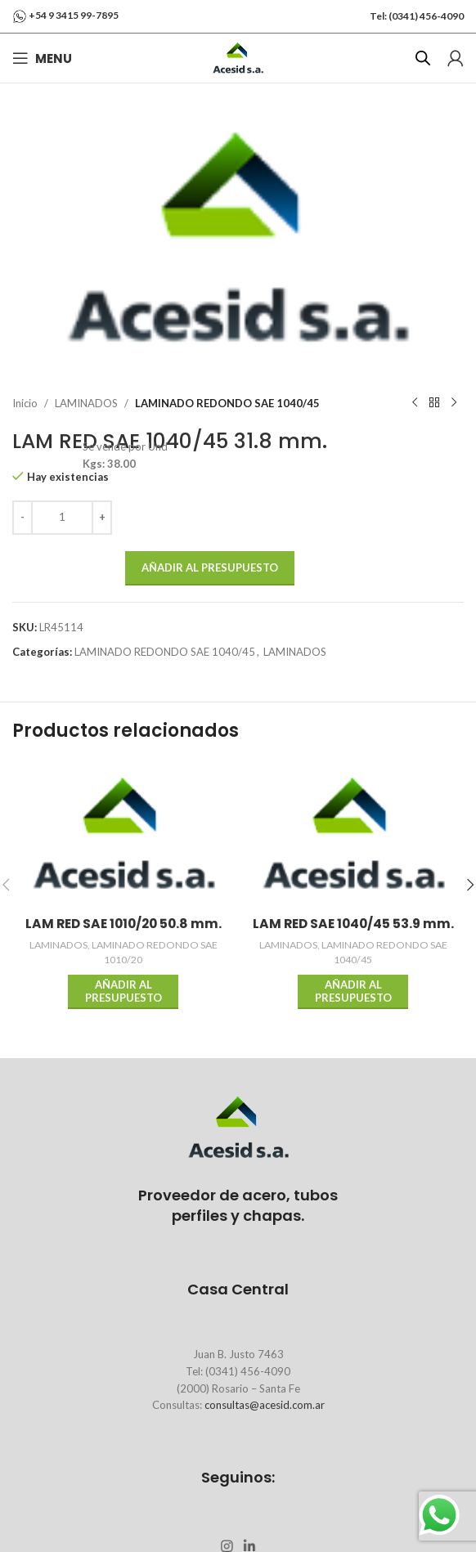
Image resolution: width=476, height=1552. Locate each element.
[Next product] (454, 403)
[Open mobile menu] (42, 58)
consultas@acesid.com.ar (264, 1404)
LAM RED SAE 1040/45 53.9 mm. (353, 923)
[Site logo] (238, 56)
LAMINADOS (86, 402)
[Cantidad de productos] (62, 517)
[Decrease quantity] (22, 517)
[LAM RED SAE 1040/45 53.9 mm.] (353, 834)
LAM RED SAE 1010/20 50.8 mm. (123, 923)
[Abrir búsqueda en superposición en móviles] (423, 58)
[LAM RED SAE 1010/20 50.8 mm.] (123, 834)
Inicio (25, 402)
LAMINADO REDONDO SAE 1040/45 (227, 402)
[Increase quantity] (102, 517)
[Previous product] (414, 403)
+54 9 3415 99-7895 (74, 15)
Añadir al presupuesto (209, 566)
